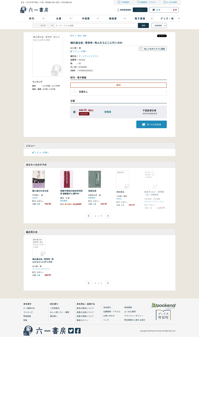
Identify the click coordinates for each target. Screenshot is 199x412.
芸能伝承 (92, 190)
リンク (106, 320)
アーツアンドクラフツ (89, 56)
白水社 (35, 197)
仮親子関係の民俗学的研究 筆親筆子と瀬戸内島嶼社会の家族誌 (71, 193)
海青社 (119, 198)
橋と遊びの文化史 (40, 190)
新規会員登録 (125, 9)
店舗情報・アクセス (148, 2)
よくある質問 (171, 2)
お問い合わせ (109, 315)
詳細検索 (158, 25)
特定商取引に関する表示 (134, 320)
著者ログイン (82, 320)
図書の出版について (85, 312)
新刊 (72, 35)
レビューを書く (80, 51)
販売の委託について (85, 308)
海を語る (120, 191)
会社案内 (107, 307)
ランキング (28, 312)
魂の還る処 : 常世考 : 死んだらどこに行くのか (43, 260)
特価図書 (27, 316)
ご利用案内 (125, 2)
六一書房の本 (29, 308)
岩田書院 (63, 200)
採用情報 (128, 307)
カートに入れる (151, 124)
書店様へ (54, 316)
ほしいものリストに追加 (154, 48)
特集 (25, 320)
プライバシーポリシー (133, 315)
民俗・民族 (81, 35)
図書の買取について (85, 316)
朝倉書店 (91, 197)
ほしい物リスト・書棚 (59, 312)
